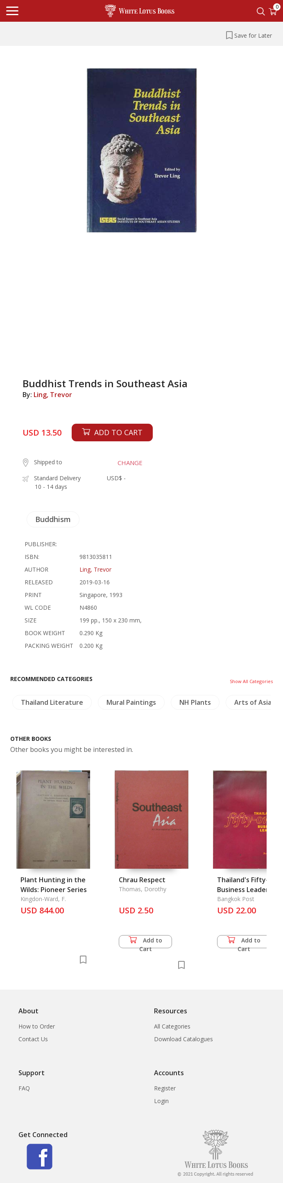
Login (161, 1101)
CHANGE (130, 463)
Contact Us (33, 1039)
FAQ (24, 1088)
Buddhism (53, 519)
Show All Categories (251, 681)
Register (165, 1088)
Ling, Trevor (53, 394)
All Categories (172, 1026)
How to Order (36, 1026)
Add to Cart (145, 942)
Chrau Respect (142, 879)
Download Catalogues (183, 1039)
